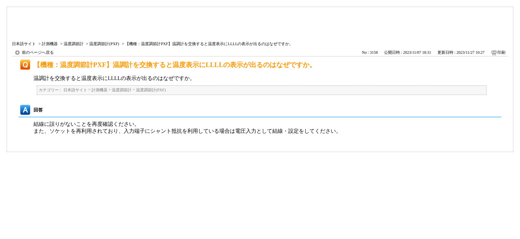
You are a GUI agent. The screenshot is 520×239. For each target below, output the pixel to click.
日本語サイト (24, 43)
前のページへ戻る (38, 52)
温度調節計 (74, 43)
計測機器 (50, 43)
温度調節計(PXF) (104, 43)
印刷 (501, 52)
